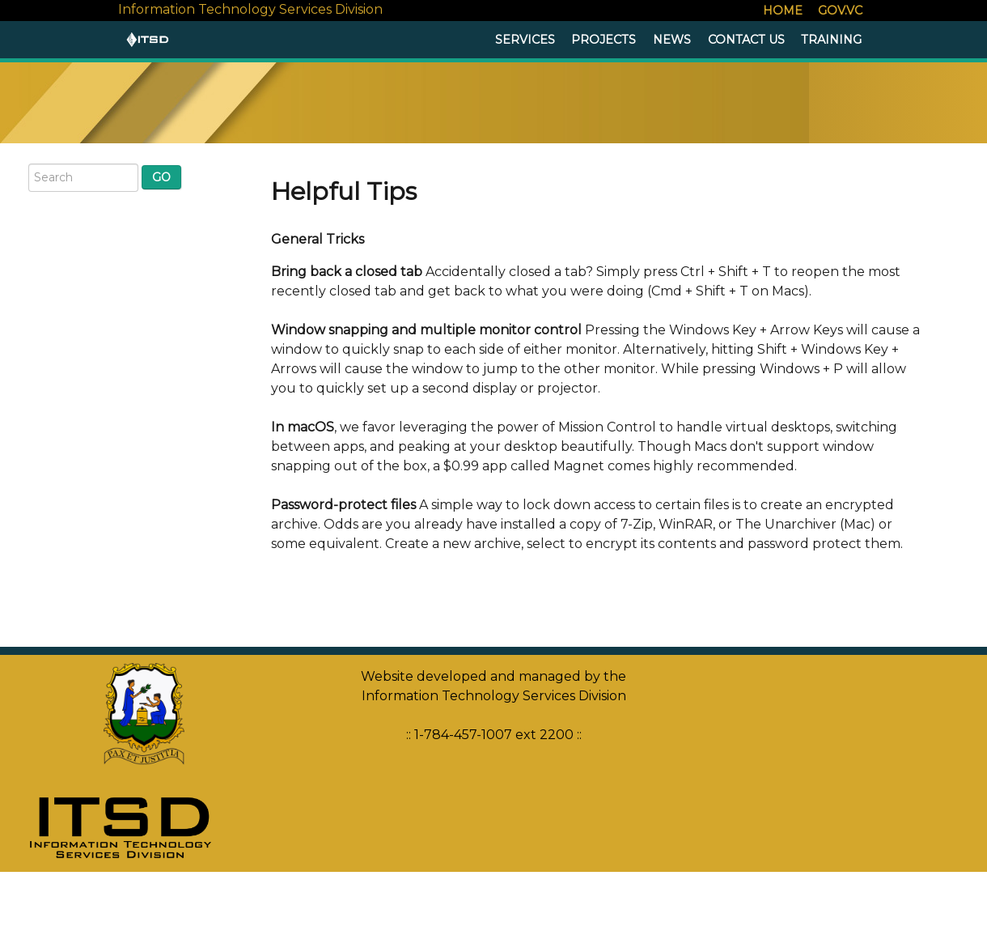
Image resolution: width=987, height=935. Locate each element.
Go (161, 177)
